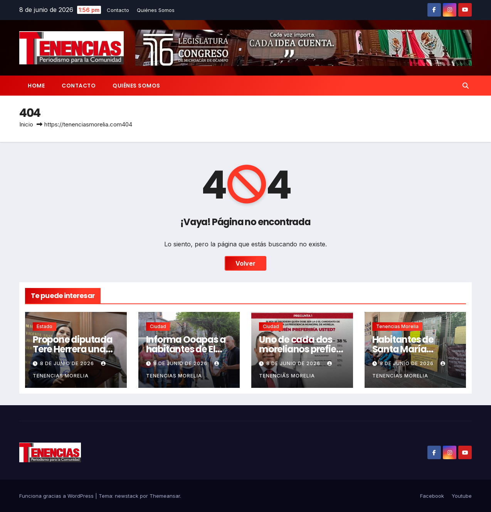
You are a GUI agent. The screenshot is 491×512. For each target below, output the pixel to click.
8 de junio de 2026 (68, 363)
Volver (245, 263)
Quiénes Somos (156, 10)
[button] (465, 85)
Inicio (26, 124)
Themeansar (165, 496)
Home (36, 85)
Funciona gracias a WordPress (57, 496)
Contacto (118, 10)
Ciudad (158, 326)
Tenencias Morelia (397, 326)
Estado (44, 326)
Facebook (432, 496)
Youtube (462, 496)
